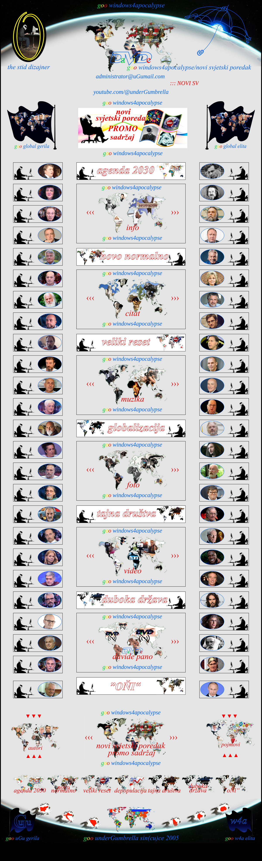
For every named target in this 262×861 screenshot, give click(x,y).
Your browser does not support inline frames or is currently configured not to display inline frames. (132, 128)
